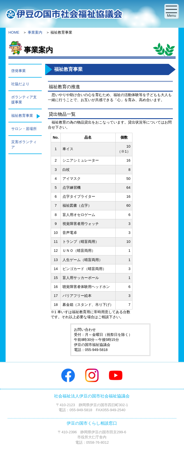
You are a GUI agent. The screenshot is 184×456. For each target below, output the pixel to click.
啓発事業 (18, 71)
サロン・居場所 (24, 129)
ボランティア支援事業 (24, 99)
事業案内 (35, 32)
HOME (13, 32)
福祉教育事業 (22, 115)
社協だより (20, 84)
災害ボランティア (24, 144)
